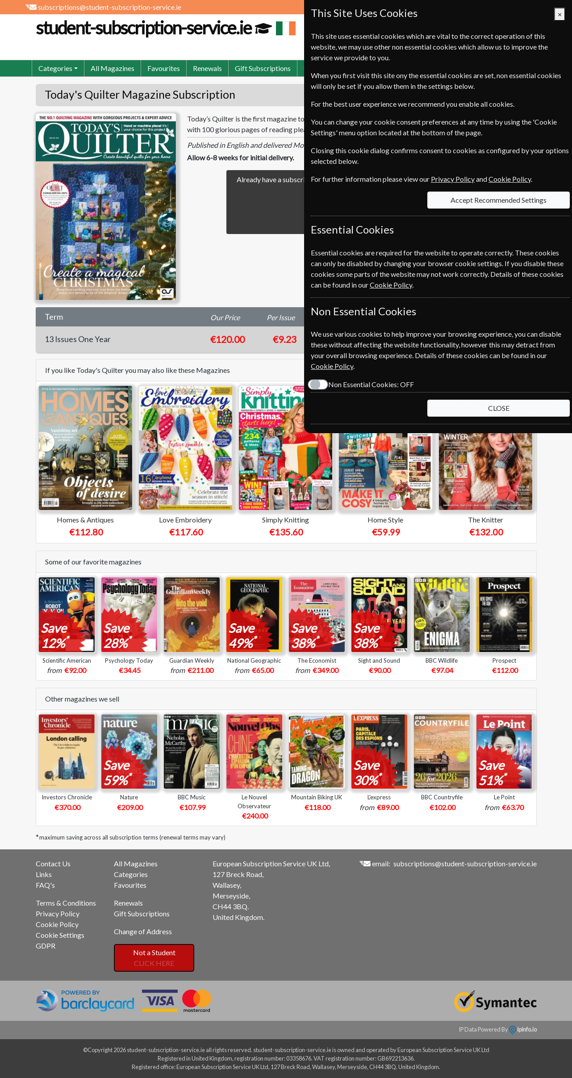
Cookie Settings (60, 935)
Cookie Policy (57, 924)
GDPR (45, 945)
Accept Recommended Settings (499, 200)
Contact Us (53, 863)
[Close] (559, 14)
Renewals (207, 68)
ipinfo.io (523, 1029)
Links (44, 874)
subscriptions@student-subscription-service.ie (109, 7)
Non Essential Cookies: (371, 384)
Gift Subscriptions (263, 68)
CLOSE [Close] (498, 408)
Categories (131, 874)
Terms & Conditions (66, 902)
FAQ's (45, 885)
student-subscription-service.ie (164, 27)
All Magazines (112, 68)
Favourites (163, 68)
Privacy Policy (57, 913)
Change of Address (143, 931)
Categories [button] (55, 68)
